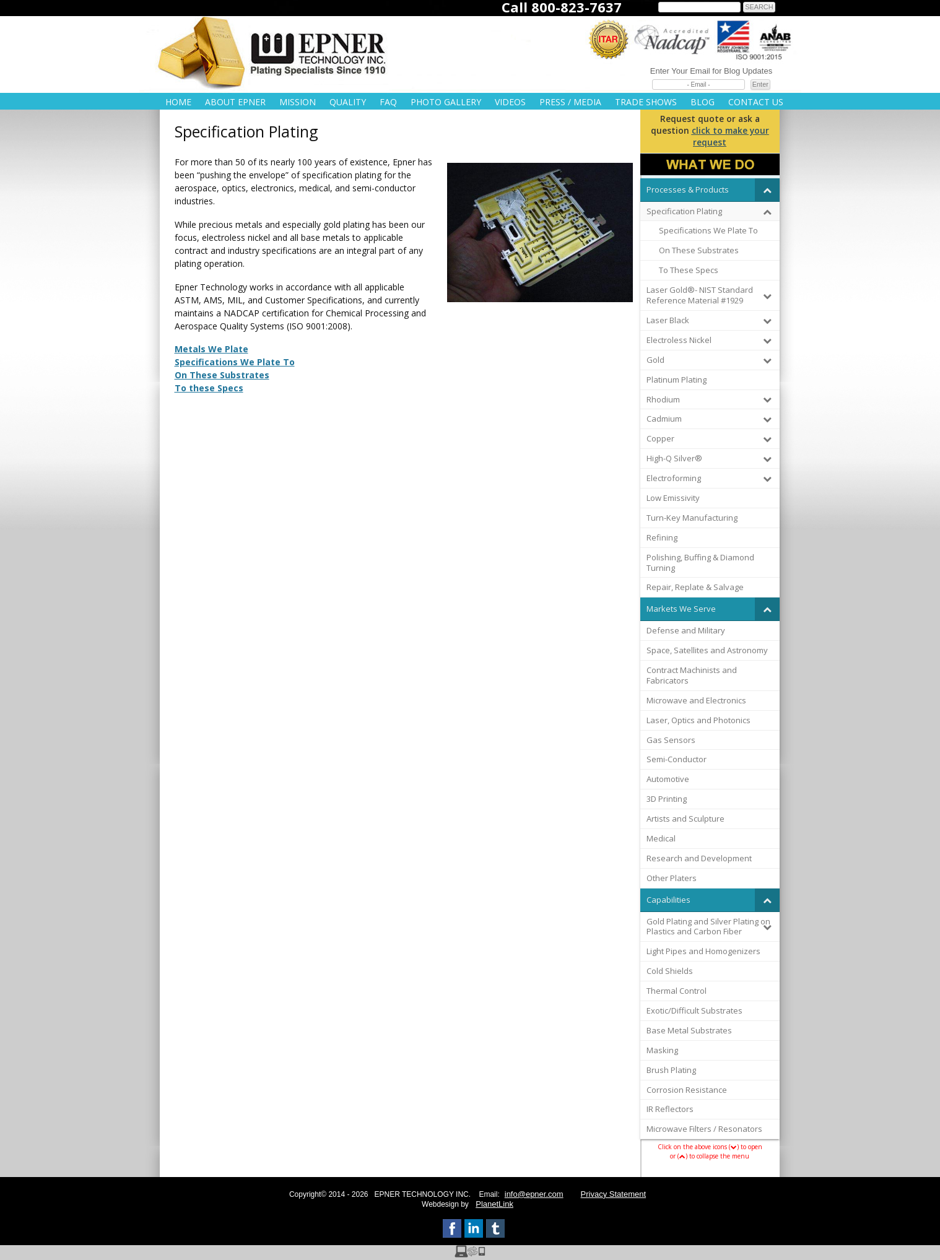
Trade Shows (646, 102)
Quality (347, 102)
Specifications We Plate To (235, 362)
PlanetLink (494, 1204)
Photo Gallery (446, 102)
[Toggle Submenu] (767, 189)
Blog (702, 102)
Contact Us (755, 102)
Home (178, 102)
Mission (297, 102)
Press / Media (570, 102)
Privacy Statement (613, 1194)
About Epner (235, 102)
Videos (510, 102)
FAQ (388, 102)
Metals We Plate (211, 349)
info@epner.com (534, 1194)
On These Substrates (222, 375)
